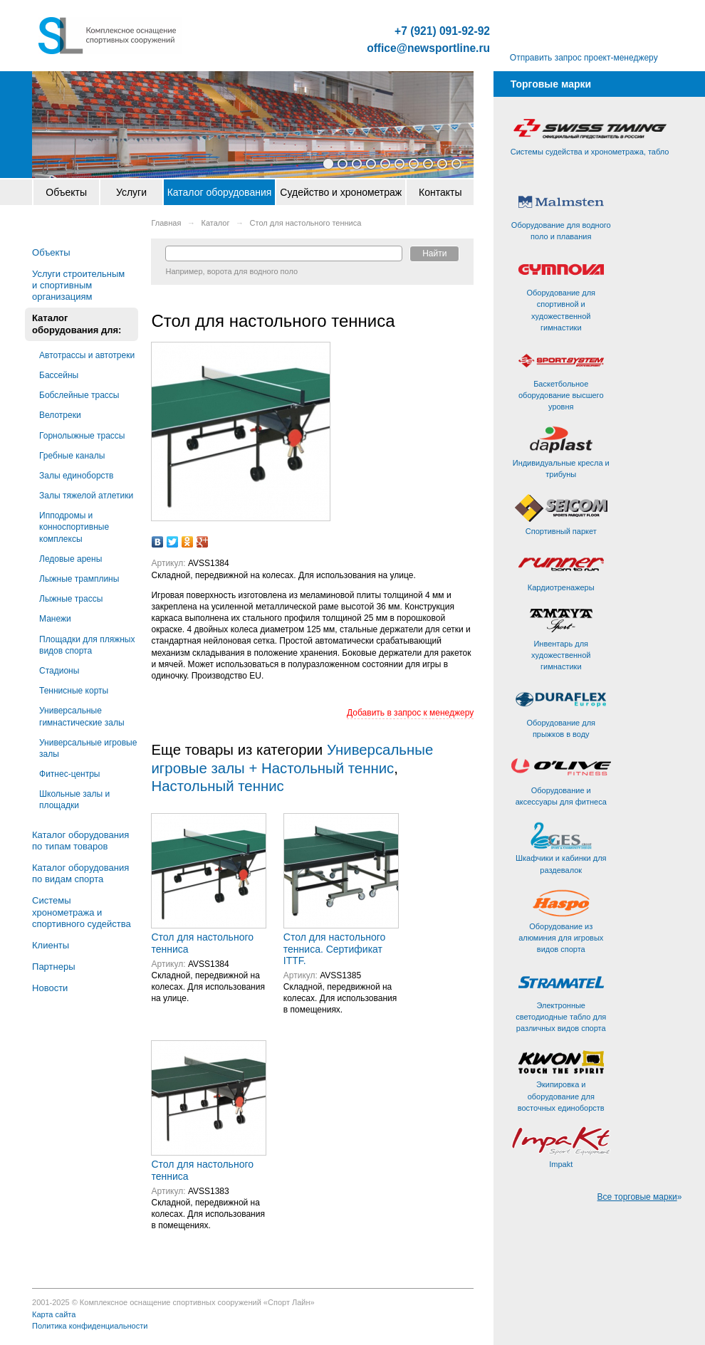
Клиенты (50, 945)
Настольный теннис (217, 786)
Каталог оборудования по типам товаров (80, 840)
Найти (434, 253)
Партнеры (53, 966)
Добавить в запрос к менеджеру (410, 713)
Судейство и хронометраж (341, 192)
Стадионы (59, 671)
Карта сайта (53, 1314)
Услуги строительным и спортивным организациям (78, 285)
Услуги (131, 192)
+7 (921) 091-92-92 (442, 31)
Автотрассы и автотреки (87, 355)
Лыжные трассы (71, 599)
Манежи (55, 619)
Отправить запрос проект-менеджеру (584, 58)
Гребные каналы (72, 456)
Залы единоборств (76, 476)
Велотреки (60, 415)
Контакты (440, 192)
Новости (50, 988)
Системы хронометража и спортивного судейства (81, 911)
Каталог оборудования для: (76, 324)
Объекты (66, 192)
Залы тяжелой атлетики (86, 496)
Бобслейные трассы (79, 395)
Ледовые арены (70, 559)
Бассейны (58, 375)
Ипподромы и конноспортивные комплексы (74, 527)
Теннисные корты (73, 691)
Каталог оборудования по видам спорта (80, 873)
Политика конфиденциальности (89, 1326)
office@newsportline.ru (428, 48)
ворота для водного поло (252, 271)
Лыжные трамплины (79, 579)
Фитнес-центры (69, 774)
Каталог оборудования (219, 192)
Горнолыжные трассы (82, 436)
